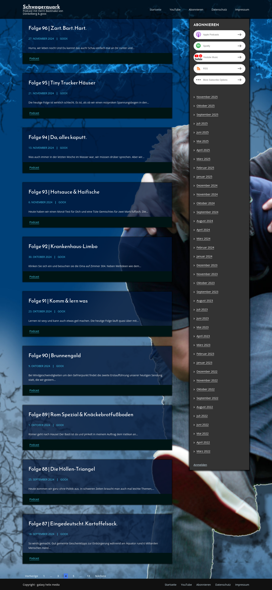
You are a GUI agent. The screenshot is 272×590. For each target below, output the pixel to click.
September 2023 (207, 291)
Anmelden (200, 465)
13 (88, 575)
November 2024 (207, 194)
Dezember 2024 (207, 185)
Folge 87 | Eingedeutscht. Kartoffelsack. (73, 523)
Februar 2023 (205, 354)
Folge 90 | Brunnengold (55, 355)
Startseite (155, 9)
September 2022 (207, 398)
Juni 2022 (203, 424)
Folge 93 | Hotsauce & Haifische (64, 191)
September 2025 (207, 114)
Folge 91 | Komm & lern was (58, 300)
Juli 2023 (202, 309)
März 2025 (203, 159)
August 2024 (205, 221)
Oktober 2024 (206, 203)
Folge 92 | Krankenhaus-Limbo (63, 246)
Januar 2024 (204, 256)
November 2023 (207, 274)
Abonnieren (196, 9)
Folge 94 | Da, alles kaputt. (58, 137)
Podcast (34, 58)
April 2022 (203, 442)
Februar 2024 (205, 247)
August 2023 (205, 300)
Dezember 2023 (207, 265)
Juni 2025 (203, 132)
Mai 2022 (203, 433)
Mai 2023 (203, 327)
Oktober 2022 (206, 389)
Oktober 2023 (206, 283)
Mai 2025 (203, 141)
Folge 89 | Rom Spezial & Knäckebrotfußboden (81, 414)
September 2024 (207, 212)
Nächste (100, 575)
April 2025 (203, 150)
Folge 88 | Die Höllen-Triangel (62, 468)
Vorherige (31, 575)
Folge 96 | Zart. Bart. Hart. (57, 28)
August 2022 (205, 407)
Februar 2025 (205, 167)
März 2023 (203, 345)
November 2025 (207, 97)
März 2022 (203, 451)
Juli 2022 (202, 416)
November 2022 (207, 380)
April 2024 (203, 229)
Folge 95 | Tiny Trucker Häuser (62, 82)
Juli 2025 (202, 123)
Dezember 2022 (207, 371)
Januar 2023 (204, 362)
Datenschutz (219, 9)
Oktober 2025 (206, 105)
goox (64, 38)
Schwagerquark (41, 6)
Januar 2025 (204, 176)
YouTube (175, 9)
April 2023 (203, 336)
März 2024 (203, 238)
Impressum (242, 9)
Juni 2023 (203, 318)
